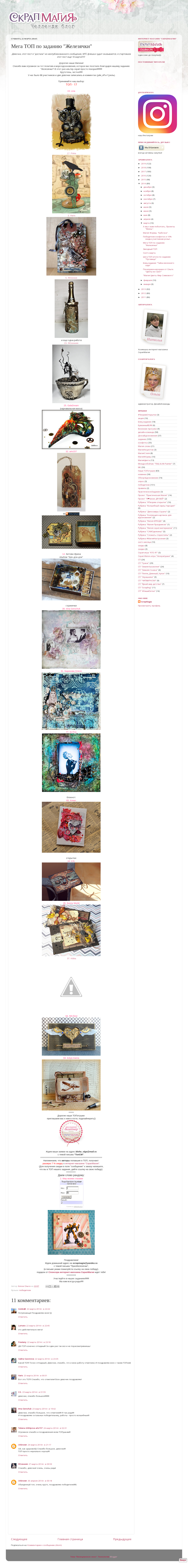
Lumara (21, 1325)
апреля (147, 219)
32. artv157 (71, 451)
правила (142, 488)
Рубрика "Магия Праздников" (152, 524)
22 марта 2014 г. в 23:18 (39, 1342)
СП (139, 559)
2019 (143, 163)
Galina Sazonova (26, 1359)
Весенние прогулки (147, 428)
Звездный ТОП (150, 249)
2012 (143, 293)
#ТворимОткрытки (147, 414)
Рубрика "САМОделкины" (150, 531)
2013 (143, 289)
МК (139, 467)
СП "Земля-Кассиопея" (149, 566)
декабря (147, 187)
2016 (143, 175)
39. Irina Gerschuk (71, 608)
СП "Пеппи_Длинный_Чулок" (151, 573)
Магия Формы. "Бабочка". (155, 232)
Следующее (19, 1539)
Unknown (22, 1444)
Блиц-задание (144, 421)
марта (146, 223)
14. (64, 554)
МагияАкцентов (145, 449)
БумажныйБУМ (145, 425)
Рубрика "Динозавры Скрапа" (152, 511)
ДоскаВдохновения (147, 435)
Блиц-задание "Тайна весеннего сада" (158, 264)
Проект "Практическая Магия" (153, 495)
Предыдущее (122, 1539)
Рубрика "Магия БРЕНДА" (150, 521)
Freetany (22, 1342)
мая (145, 215)
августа (147, 203)
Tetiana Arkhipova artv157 (30, 1428)
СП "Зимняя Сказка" (148, 570)
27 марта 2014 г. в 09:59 (40, 1464)
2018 (143, 167)
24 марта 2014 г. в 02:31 (55, 1428)
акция (141, 418)
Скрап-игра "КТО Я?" (148, 552)
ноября (147, 191)
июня (146, 211)
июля (146, 207)
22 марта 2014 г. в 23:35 (46, 1359)
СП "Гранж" (143, 563)
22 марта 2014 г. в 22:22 (38, 1309)
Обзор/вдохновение (148, 477)
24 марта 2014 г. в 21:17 (39, 1444)
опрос (141, 481)
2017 (143, 171)
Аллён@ (22, 1309)
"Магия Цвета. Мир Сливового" (158, 275)
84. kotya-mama (71, 1058)
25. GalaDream (71, 405)
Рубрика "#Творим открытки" (152, 502)
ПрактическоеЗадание (149, 491)
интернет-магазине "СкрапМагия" (82, 1163)
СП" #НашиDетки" (147, 591)
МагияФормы (144, 456)
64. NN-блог (71, 1016)
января (147, 284)
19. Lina (71, 91)
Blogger (113, 1556)
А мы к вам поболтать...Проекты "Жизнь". (159, 227)
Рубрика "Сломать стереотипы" (153, 535)
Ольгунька (74, 514)
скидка (141, 545)
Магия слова (144, 446)
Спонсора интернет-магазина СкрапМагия (71, 1272)
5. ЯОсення (71, 278)
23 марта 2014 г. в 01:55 (34, 1392)
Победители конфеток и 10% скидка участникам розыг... (157, 237)
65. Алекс (71, 800)
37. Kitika (71, 958)
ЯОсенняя (23, 1464)
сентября (148, 199)
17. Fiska (71, 153)
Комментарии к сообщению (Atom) (44, 1545)
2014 (143, 183)
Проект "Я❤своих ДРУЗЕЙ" (151, 498)
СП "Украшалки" (146, 577)
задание (142, 439)
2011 (143, 297)
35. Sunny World (71, 903)
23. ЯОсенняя (71, 343)
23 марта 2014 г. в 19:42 (44, 1408)
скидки (141, 549)
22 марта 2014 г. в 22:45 (38, 1325)
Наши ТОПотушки (146, 470)
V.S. (19, 1392)
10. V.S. (71, 861)
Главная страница (70, 1539)
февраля (148, 280)
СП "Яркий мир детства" (149, 584)
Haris (20, 1375)
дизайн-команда (146, 432)
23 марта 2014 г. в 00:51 (35, 1375)
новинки (142, 474)
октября (147, 195)
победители (25, 1290)
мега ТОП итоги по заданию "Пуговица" (157, 257)
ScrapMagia (146, 601)
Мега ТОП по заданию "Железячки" (154, 243)
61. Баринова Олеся (71, 671)
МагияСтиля (144, 453)
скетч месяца (144, 542)
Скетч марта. (149, 253)
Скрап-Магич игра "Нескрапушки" (154, 556)
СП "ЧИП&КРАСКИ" (147, 580)
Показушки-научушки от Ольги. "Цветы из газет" (158, 270)
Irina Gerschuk (24, 1408)
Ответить (23, 1317)
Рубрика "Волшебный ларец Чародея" (156, 505)
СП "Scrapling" (144, 587)
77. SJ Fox (71, 732)
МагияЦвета (144, 460)
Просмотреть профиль (149, 605)
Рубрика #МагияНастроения (152, 538)
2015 (143, 179)
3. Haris (71, 215)
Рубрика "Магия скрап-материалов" (155, 528)
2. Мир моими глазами (71, 1178)
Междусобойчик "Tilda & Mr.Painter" (155, 463)
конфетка (143, 442)
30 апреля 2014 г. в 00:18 (40, 1480)
